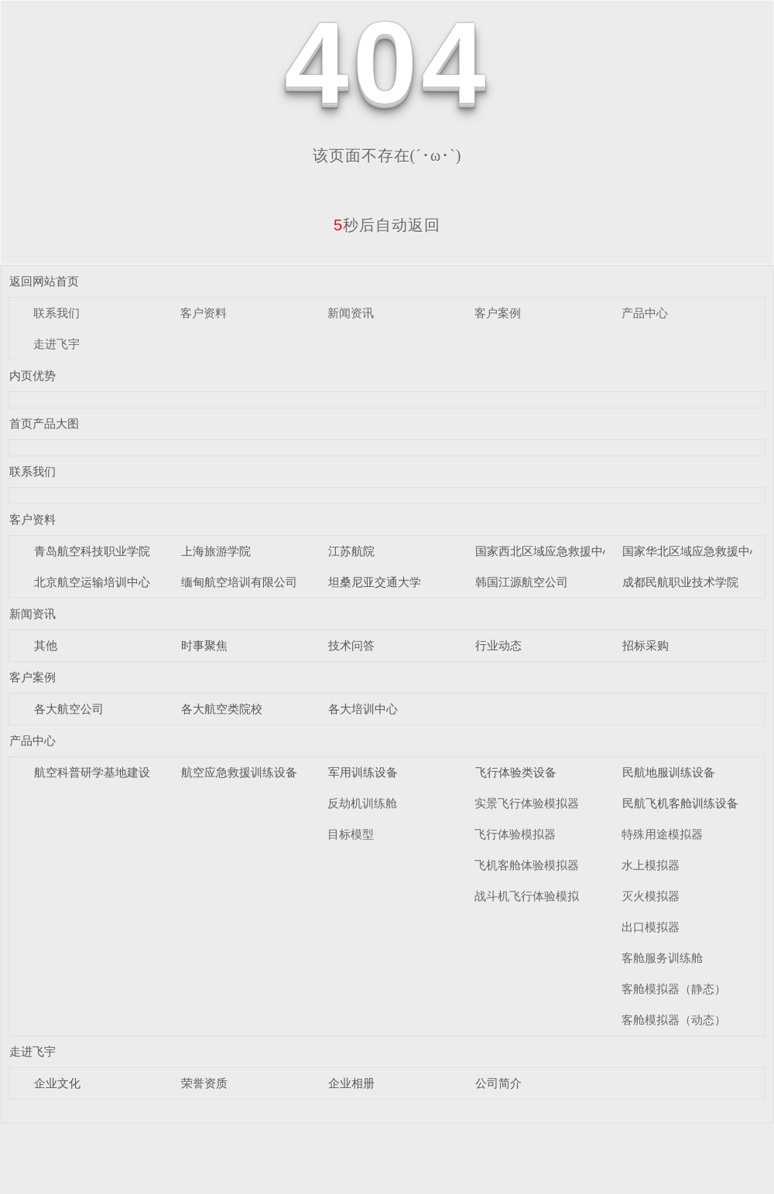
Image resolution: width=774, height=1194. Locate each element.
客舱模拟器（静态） (674, 988)
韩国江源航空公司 (521, 581)
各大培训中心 (363, 708)
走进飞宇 (56, 343)
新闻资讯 (350, 312)
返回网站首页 (44, 281)
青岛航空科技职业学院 (92, 551)
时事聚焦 (204, 645)
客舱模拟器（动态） (674, 1019)
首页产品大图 (44, 423)
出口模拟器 (651, 926)
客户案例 (497, 312)
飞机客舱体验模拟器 (526, 865)
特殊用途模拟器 (662, 834)
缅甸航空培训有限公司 (239, 581)
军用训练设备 (363, 772)
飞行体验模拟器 (515, 834)
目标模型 (350, 834)
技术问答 (351, 645)
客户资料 (203, 312)
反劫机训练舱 (362, 803)
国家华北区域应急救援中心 (692, 551)
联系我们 (56, 312)
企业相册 (351, 1083)
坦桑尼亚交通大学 (374, 581)
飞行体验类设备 (516, 772)
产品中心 (645, 312)
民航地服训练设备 (668, 772)
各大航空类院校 (221, 708)
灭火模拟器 (651, 895)
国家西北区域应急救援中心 (545, 551)
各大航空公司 (69, 708)
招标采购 (645, 645)
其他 (45, 645)
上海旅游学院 (216, 551)
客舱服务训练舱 (662, 957)
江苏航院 (351, 551)
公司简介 (498, 1083)
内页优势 (32, 375)
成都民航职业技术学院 (680, 581)
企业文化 (57, 1083)
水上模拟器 (651, 865)
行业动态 (498, 645)
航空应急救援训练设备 (239, 772)
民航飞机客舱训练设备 (680, 803)
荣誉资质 (204, 1083)
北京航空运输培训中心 (92, 581)
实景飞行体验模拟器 (526, 803)
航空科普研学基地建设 (92, 772)
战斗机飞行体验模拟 (526, 895)
